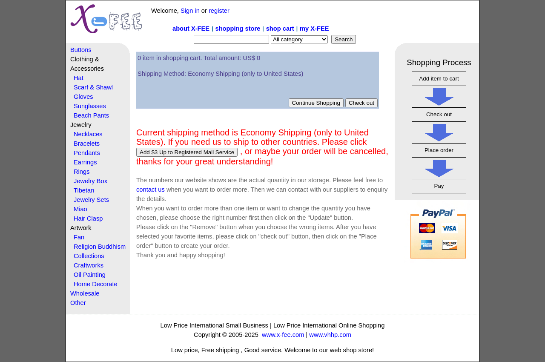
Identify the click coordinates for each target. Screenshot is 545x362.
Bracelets (87, 143)
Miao (80, 209)
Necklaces (88, 134)
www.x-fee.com (283, 334)
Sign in (190, 10)
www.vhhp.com (330, 334)
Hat (78, 78)
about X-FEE (190, 28)
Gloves (83, 96)
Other (78, 302)
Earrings (85, 162)
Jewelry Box (90, 181)
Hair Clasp (88, 218)
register (219, 10)
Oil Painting (90, 274)
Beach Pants (91, 115)
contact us (150, 189)
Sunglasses (90, 106)
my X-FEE (314, 28)
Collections (89, 256)
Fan (79, 237)
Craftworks (88, 265)
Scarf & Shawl (93, 87)
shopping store (237, 28)
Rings (81, 171)
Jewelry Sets (91, 199)
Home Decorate (96, 284)
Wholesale (84, 293)
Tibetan (84, 190)
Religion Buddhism (100, 246)
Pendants (87, 152)
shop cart (280, 28)
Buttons (81, 49)
